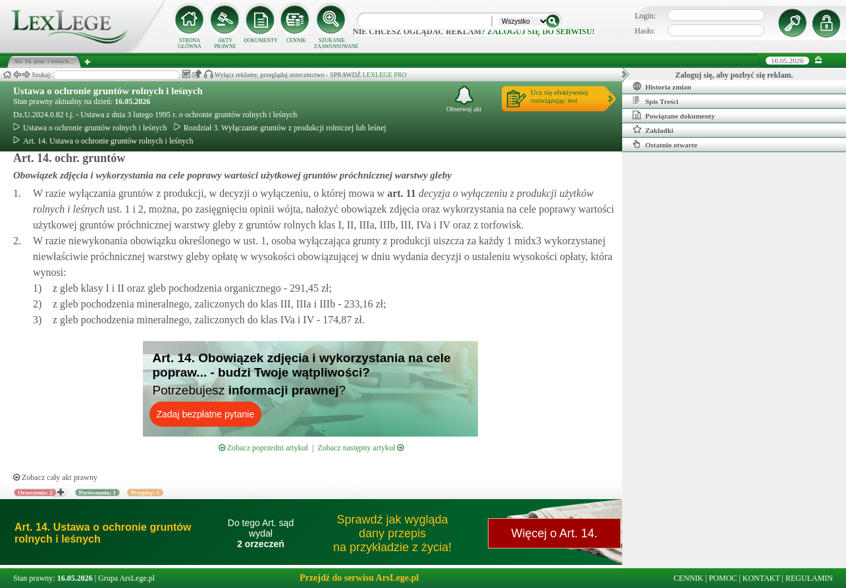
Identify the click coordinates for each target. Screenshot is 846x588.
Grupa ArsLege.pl (126, 578)
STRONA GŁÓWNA (189, 43)
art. (400, 193)
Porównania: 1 (97, 492)
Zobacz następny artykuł (360, 447)
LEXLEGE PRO (385, 74)
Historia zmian (662, 86)
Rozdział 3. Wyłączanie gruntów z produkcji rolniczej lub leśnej (280, 127)
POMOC (723, 578)
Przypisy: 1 (145, 492)
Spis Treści (655, 100)
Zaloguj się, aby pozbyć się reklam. (734, 75)
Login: (645, 15)
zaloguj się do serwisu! (541, 31)
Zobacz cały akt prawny (55, 477)
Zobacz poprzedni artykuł (263, 447)
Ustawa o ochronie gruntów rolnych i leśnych (108, 91)
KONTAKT (761, 578)
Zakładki (653, 129)
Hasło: (645, 31)
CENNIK (296, 40)
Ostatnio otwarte (665, 144)
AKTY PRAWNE (225, 43)
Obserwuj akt (464, 99)
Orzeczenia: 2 (35, 492)
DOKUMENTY (261, 40)
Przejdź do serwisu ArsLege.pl (359, 578)
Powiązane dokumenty (674, 115)
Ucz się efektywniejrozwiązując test (559, 96)
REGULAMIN (809, 578)
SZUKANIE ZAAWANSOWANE (332, 43)
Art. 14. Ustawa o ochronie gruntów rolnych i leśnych (103, 141)
